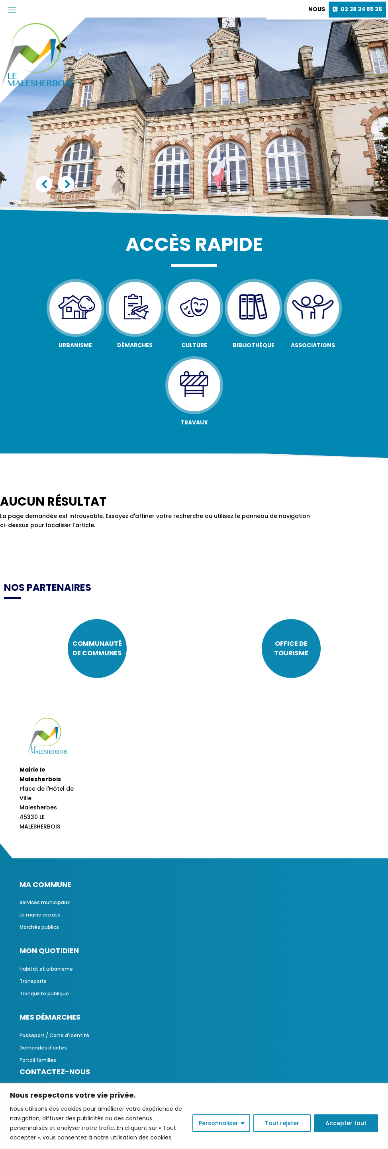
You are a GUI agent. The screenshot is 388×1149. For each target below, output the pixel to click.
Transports (33, 981)
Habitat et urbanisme (46, 968)
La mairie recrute (40, 914)
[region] (194, 1116)
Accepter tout (345, 1123)
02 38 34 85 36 (361, 9)
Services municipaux (45, 902)
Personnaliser (218, 1123)
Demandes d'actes (43, 1047)
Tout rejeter (282, 1123)
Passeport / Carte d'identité (54, 1035)
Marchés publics (39, 927)
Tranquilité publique (44, 993)
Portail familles (38, 1060)
